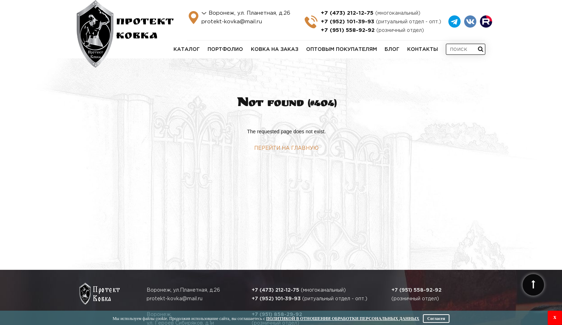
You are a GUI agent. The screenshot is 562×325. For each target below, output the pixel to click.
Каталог (186, 49)
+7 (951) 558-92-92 (372, 30)
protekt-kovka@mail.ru (231, 21)
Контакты (422, 49)
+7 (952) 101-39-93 (381, 21)
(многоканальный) (299, 290)
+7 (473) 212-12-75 (370, 13)
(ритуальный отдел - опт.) (309, 299)
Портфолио (225, 49)
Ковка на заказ (274, 49)
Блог (392, 49)
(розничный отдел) (416, 294)
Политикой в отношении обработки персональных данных (342, 318)
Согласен (436, 318)
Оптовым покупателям (341, 49)
